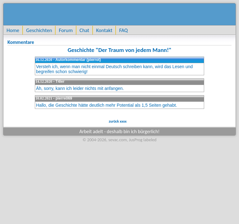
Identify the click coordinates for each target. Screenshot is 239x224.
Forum (66, 30)
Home (13, 30)
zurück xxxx (117, 121)
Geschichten (39, 30)
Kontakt (104, 30)
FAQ (123, 30)
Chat (84, 30)
